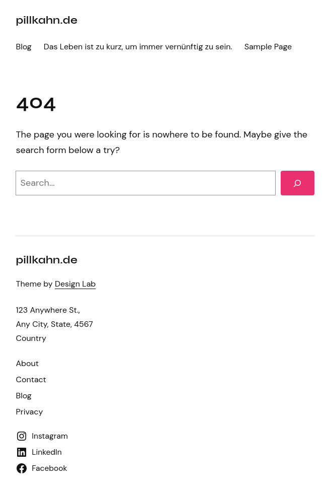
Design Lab (75, 283)
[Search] (297, 183)
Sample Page (268, 46)
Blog (23, 46)
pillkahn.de (46, 20)
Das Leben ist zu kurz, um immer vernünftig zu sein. (138, 46)
